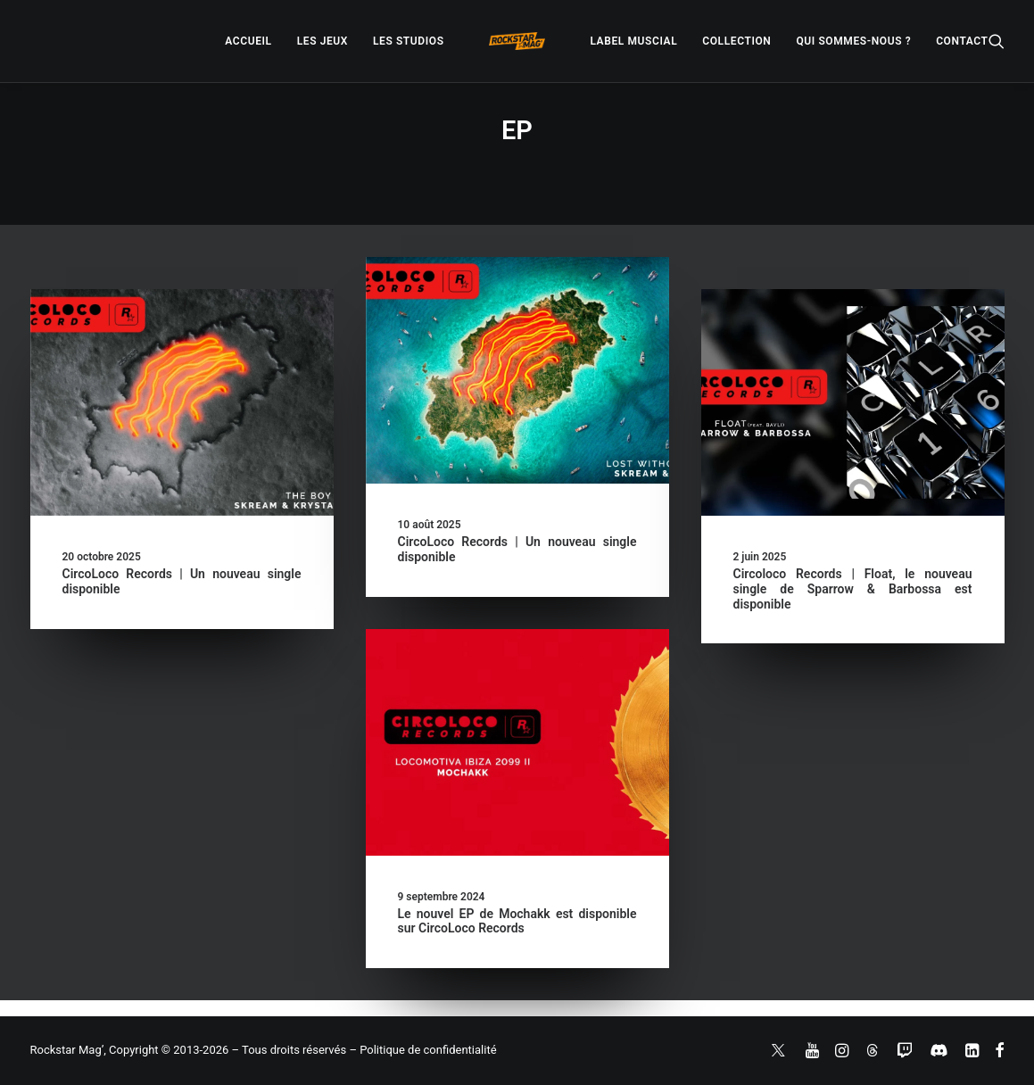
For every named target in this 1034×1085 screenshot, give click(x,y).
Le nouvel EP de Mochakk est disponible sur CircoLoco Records (517, 921)
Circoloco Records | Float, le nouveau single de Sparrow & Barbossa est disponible (852, 589)
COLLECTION (736, 41)
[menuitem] (248, 41)
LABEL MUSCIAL (633, 41)
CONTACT (962, 41)
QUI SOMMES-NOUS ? (853, 41)
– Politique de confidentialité (422, 1049)
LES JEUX (322, 41)
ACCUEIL (248, 41)
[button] (997, 41)
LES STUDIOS (408, 41)
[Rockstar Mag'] (517, 41)
